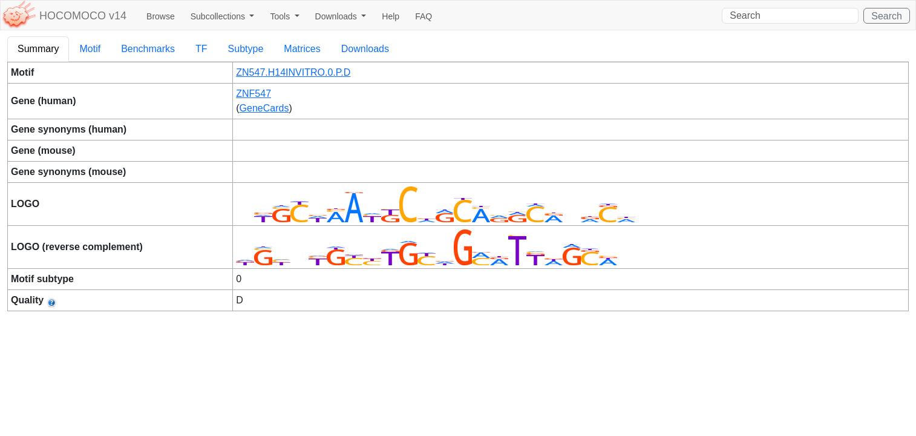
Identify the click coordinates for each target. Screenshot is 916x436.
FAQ (423, 16)
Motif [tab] (89, 49)
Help (390, 16)
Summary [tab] (38, 49)
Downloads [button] (337, 16)
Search (886, 16)
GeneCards (264, 108)
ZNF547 (253, 93)
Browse (160, 16)
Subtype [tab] (246, 49)
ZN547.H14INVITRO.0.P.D (293, 72)
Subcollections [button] (219, 16)
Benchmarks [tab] (148, 49)
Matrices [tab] (302, 49)
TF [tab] (201, 49)
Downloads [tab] (365, 49)
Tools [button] (281, 16)
